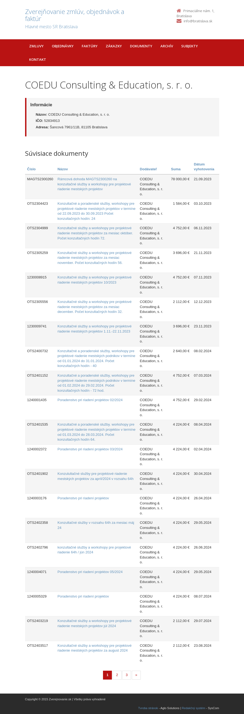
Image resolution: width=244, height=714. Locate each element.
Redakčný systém (193, 708)
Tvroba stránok (148, 708)
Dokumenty (141, 46)
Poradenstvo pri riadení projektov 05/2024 (89, 572)
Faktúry (90, 46)
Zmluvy (36, 46)
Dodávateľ (148, 169)
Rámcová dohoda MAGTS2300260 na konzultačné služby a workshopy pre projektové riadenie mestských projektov (94, 184)
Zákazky (114, 46)
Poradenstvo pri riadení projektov (83, 498)
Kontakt (37, 59)
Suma (175, 169)
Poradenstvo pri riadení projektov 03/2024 (89, 449)
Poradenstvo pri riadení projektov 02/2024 (89, 400)
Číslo (31, 169)
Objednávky (63, 46)
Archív (166, 46)
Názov (62, 169)
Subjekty (189, 46)
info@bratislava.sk (198, 21)
